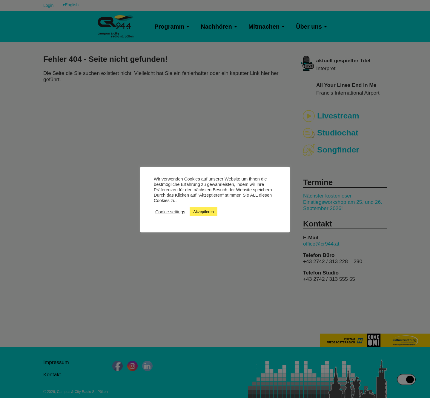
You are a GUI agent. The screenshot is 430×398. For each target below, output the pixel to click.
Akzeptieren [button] (203, 211)
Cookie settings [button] (170, 211)
